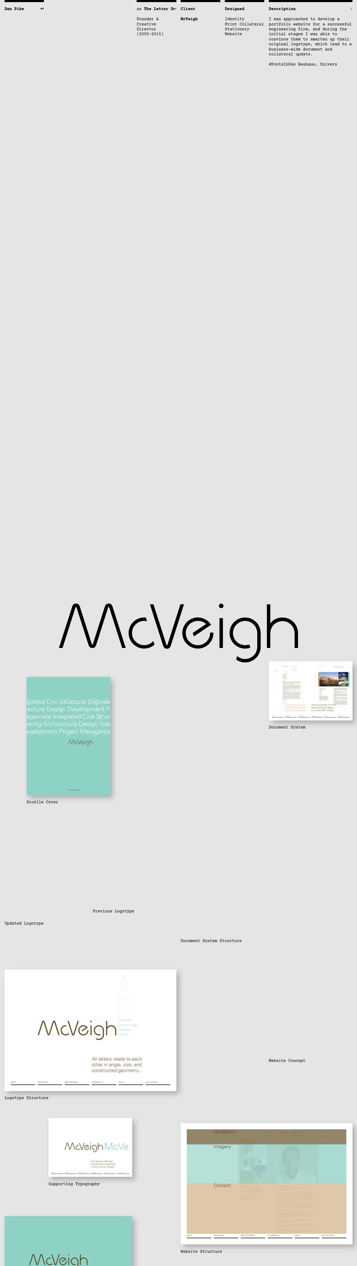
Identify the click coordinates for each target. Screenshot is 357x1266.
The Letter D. (160, 9)
